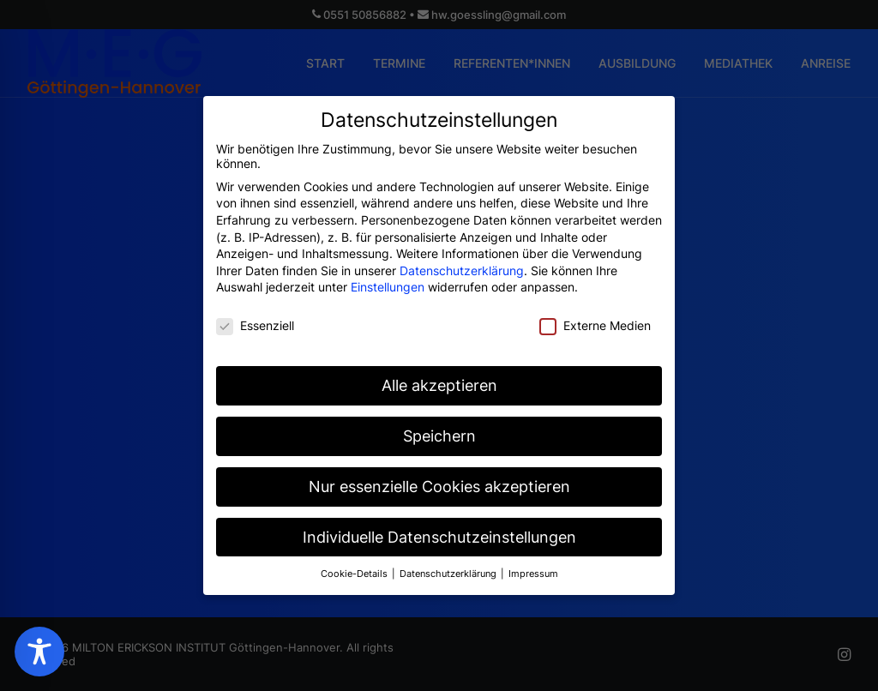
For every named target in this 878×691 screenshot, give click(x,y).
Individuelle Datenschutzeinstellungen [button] (439, 529)
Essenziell (255, 317)
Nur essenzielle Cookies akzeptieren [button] (439, 478)
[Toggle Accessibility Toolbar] (39, 651)
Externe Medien (595, 317)
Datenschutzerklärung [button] (449, 565)
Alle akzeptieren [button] (439, 377)
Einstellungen (387, 279)
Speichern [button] (439, 427)
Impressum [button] (533, 565)
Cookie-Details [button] (355, 565)
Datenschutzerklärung (462, 262)
